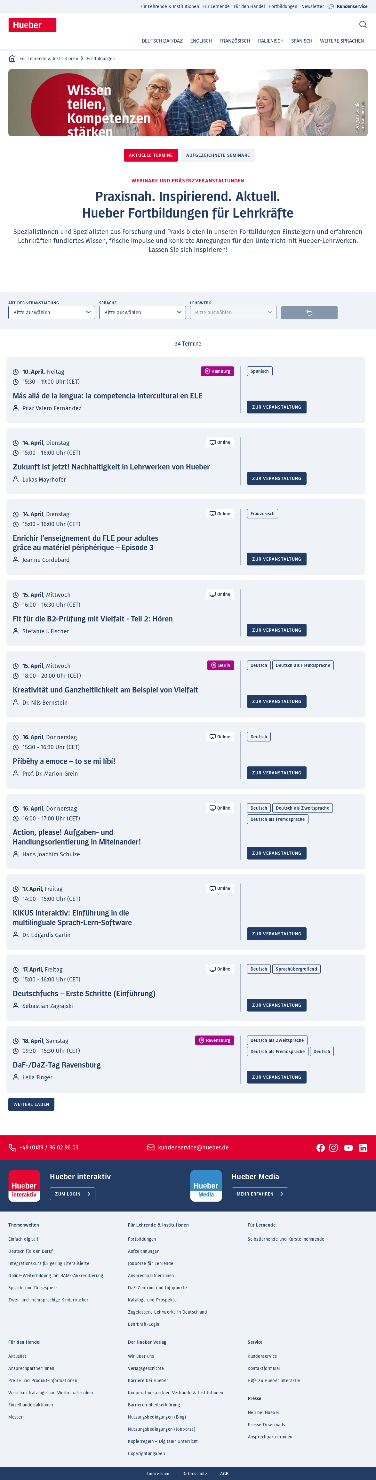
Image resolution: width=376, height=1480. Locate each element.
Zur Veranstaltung (276, 407)
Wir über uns (141, 1356)
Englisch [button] (201, 41)
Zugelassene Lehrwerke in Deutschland (167, 1312)
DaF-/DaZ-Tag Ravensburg (57, 1065)
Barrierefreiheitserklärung (154, 1405)
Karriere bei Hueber (148, 1381)
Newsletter (312, 6)
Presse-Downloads (266, 1425)
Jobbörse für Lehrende (150, 1263)
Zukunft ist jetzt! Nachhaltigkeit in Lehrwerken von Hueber (111, 467)
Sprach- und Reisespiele (32, 1288)
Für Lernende (216, 6)
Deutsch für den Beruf (30, 1251)
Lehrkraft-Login (143, 1324)
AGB (224, 1474)
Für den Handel (249, 6)
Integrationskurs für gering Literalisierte (48, 1263)
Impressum (158, 1474)
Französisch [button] (235, 41)
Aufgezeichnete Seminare (218, 155)
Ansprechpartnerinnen (270, 1437)
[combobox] (52, 313)
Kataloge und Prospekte (152, 1300)
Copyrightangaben (146, 1454)
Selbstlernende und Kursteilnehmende (286, 1239)
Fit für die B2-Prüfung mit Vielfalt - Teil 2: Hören (93, 619)
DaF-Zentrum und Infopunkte (157, 1288)
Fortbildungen (283, 6)
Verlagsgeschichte (146, 1368)
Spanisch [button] (301, 41)
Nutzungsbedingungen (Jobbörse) (162, 1429)
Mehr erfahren (255, 1194)
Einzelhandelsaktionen (30, 1405)
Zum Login (68, 1194)
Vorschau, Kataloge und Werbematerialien (50, 1393)
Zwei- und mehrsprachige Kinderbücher (48, 1300)
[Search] (363, 25)
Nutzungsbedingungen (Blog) (157, 1417)
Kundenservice (348, 7)
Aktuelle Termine (151, 155)
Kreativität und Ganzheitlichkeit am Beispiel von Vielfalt (105, 690)
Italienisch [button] (271, 41)
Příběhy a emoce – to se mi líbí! (64, 761)
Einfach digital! (23, 1239)
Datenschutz (195, 1474)
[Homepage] (32, 25)
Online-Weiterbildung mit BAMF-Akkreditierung (55, 1276)
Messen (15, 1417)
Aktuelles (17, 1356)
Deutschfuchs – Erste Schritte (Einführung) (84, 994)
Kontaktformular (264, 1368)
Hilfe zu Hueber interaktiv (274, 1381)
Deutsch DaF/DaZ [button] (162, 41)
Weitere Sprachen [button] (342, 41)
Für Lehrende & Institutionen (169, 6)
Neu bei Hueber (264, 1413)
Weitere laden (31, 1104)
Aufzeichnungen (143, 1251)
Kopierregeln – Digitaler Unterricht (163, 1441)
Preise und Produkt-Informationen (42, 1381)
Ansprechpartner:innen (151, 1276)
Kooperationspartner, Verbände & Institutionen (175, 1393)
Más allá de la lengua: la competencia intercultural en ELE (108, 396)
